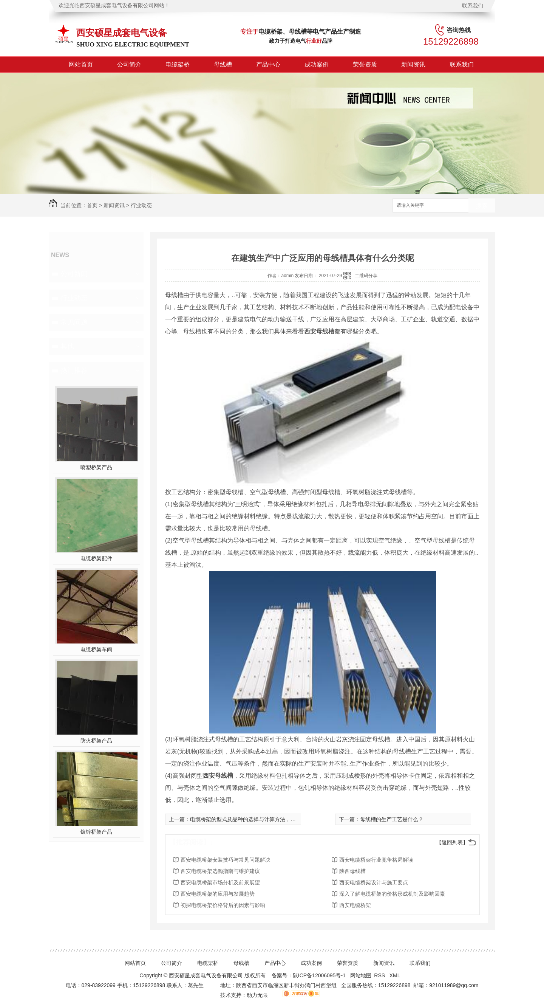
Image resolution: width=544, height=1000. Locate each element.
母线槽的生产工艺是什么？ (391, 819)
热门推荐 (74, 370)
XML (395, 975)
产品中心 (268, 64)
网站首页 (81, 64)
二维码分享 (366, 275)
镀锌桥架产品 (96, 832)
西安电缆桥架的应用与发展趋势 (218, 894)
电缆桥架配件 (96, 558)
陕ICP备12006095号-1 (319, 975)
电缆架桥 (177, 64)
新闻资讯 (413, 64)
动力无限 (257, 995)
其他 (67, 346)
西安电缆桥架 (355, 905)
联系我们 (472, 6)
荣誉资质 (365, 64)
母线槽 (223, 64)
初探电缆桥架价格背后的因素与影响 (223, 905)
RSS (380, 975)
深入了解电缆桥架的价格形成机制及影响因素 (392, 894)
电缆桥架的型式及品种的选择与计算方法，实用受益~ (252, 819)
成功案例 (316, 64)
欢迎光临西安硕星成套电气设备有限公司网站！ (114, 5)
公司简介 (129, 64)
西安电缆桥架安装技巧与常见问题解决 (225, 860)
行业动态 (141, 205)
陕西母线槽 (352, 871)
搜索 (482, 206)
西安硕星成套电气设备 (121, 33)
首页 (92, 205)
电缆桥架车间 (96, 650)
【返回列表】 (452, 842)
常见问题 (74, 322)
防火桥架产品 (96, 741)
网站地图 (360, 975)
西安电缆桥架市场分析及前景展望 (220, 882)
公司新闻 (74, 274)
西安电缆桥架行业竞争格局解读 (376, 860)
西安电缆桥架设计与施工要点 (373, 882)
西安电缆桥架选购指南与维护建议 (220, 871)
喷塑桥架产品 (96, 467)
